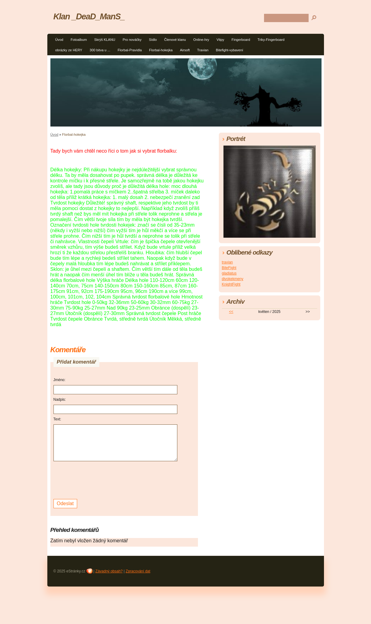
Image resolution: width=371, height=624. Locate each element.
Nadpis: (59, 399)
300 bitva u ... (100, 50)
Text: (57, 419)
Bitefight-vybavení (229, 50)
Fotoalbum (79, 39)
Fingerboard (240, 39)
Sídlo (153, 39)
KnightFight (231, 284)
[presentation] (100, 479)
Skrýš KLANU (104, 39)
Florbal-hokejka (160, 50)
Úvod (59, 39)
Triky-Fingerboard (271, 39)
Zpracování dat (138, 571)
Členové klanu (175, 39)
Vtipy (220, 39)
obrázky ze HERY (68, 50)
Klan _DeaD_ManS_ (89, 16)
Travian (202, 50)
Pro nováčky (132, 39)
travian (227, 262)
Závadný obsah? (109, 571)
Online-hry (201, 39)
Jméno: (59, 380)
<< (231, 312)
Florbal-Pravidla (130, 50)
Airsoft (185, 50)
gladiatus (229, 273)
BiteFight (229, 268)
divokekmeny (232, 279)
